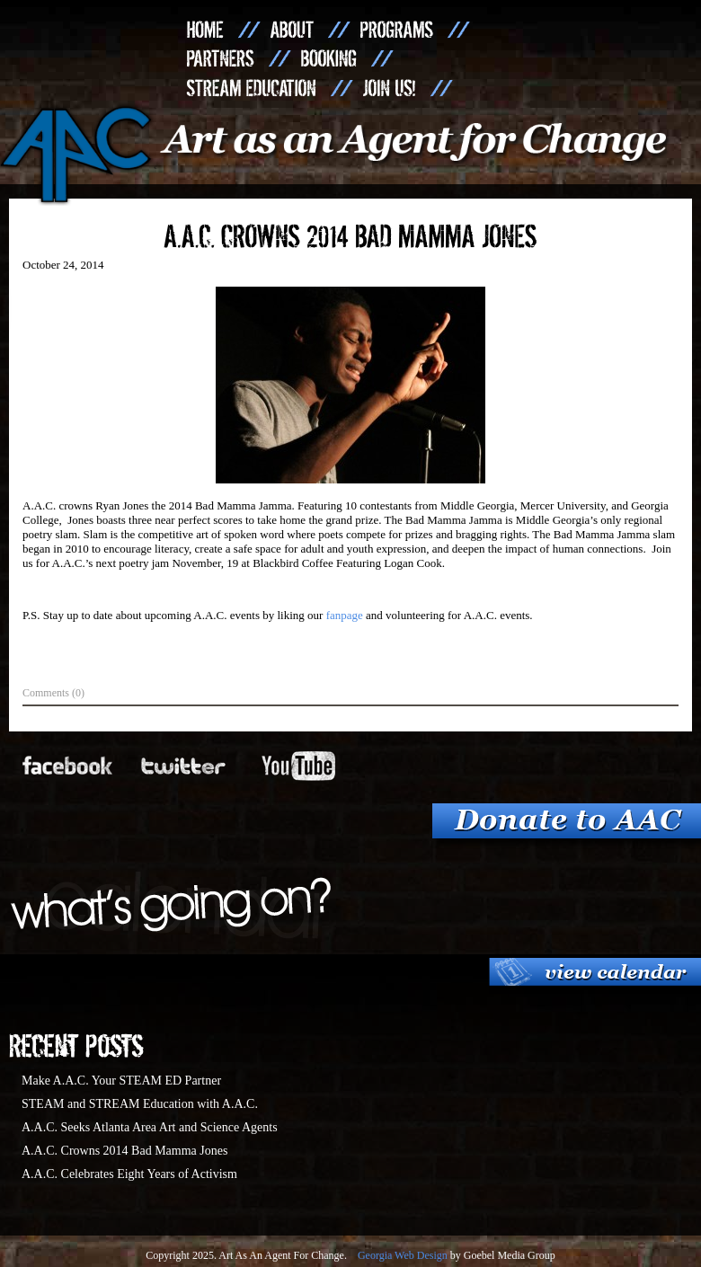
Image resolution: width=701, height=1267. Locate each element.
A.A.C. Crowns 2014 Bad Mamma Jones (124, 1150)
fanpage (344, 615)
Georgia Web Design (403, 1255)
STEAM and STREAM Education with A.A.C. (140, 1104)
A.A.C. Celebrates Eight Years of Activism (129, 1174)
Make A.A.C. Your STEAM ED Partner (121, 1080)
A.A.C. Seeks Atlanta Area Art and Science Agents (150, 1127)
